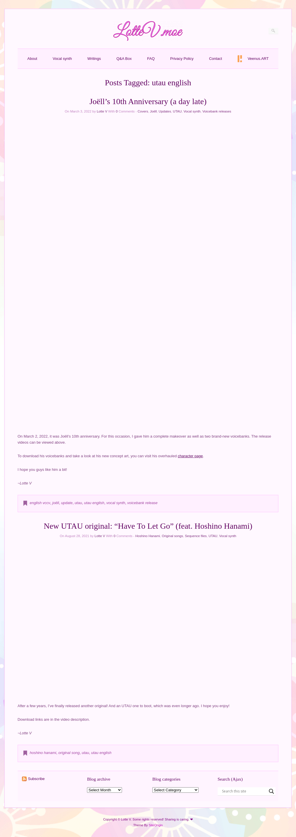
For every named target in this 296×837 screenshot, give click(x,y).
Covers (143, 111)
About (32, 58)
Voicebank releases (216, 111)
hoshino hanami (43, 753)
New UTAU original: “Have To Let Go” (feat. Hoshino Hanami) (148, 525)
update (67, 503)
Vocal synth (62, 58)
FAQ (151, 58)
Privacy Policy (182, 58)
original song (69, 753)
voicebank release (142, 503)
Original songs (172, 536)
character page (190, 456)
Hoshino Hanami (147, 536)
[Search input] (244, 791)
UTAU (177, 111)
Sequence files (196, 536)
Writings (94, 58)
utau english (94, 503)
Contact (215, 58)
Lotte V (102, 111)
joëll (55, 503)
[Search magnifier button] (271, 791)
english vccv (40, 503)
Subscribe (36, 779)
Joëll (153, 111)
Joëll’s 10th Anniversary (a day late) (147, 101)
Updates (165, 111)
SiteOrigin (156, 825)
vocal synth (115, 503)
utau (78, 503)
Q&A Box (124, 58)
